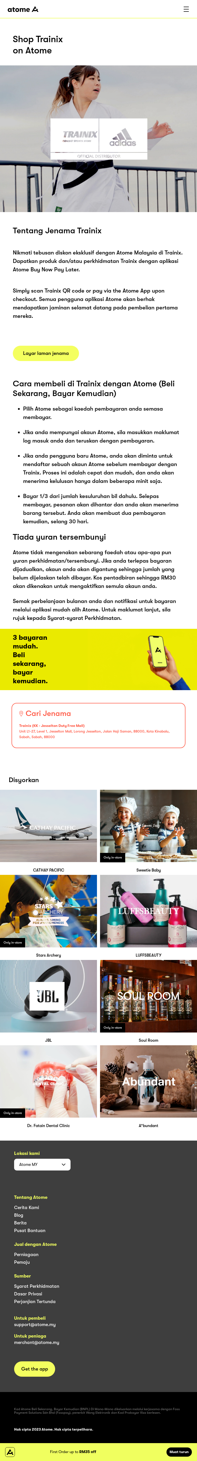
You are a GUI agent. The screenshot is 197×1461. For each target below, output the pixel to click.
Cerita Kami (26, 1207)
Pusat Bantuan (29, 1230)
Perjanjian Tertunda (35, 1301)
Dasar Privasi (28, 1293)
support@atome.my (35, 1324)
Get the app (34, 1369)
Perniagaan (26, 1254)
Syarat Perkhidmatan (36, 1286)
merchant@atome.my (36, 1342)
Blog (18, 1215)
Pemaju (22, 1262)
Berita (20, 1222)
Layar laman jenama (46, 353)
